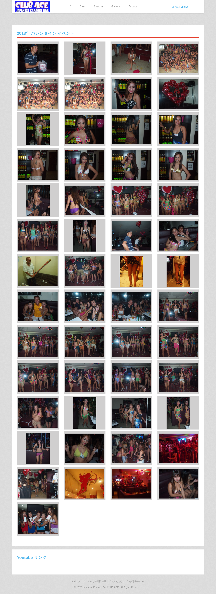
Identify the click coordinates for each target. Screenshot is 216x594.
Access (133, 6)
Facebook (139, 581)
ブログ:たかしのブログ (120, 581)
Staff (73, 581)
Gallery (115, 6)
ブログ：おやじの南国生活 (92, 581)
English (184, 6)
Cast (82, 6)
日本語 (175, 6)
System (98, 6)
